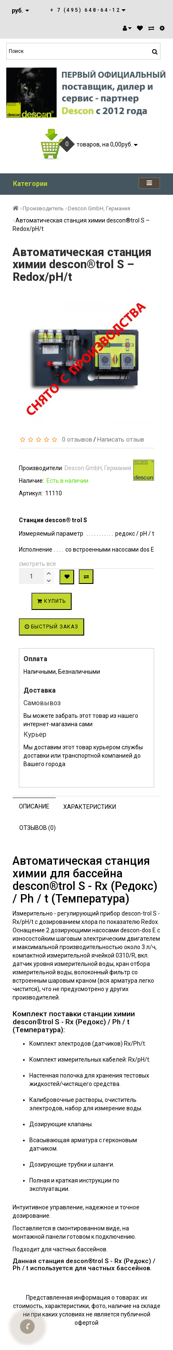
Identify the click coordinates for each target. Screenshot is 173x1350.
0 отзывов (75, 439)
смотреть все (37, 563)
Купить (51, 601)
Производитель (43, 208)
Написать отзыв (120, 439)
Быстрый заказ (51, 627)
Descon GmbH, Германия (99, 208)
